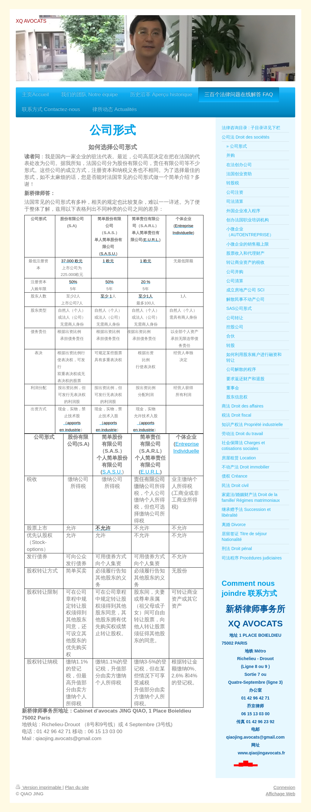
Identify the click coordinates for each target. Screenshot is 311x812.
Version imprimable (39, 787)
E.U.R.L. (150, 472)
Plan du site (77, 787)
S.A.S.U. (112, 472)
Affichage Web (280, 793)
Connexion (284, 787)
